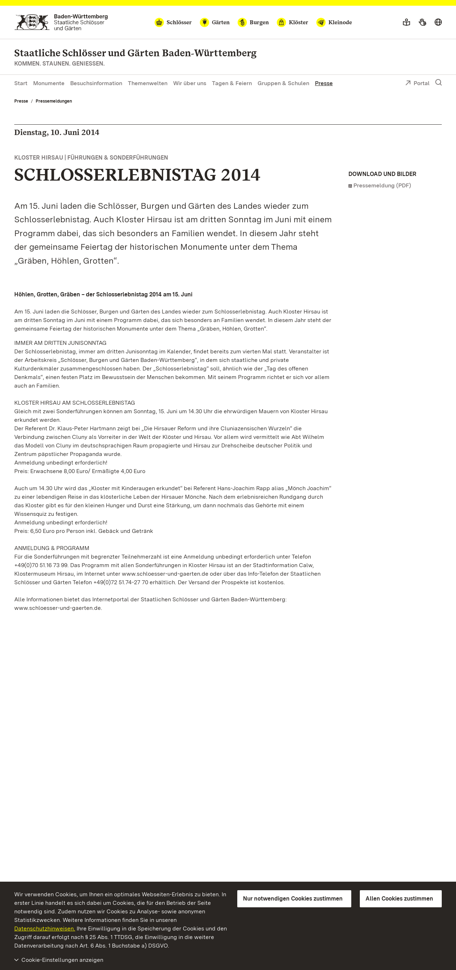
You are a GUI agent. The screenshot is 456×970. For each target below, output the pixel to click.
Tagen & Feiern (232, 83)
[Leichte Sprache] (406, 22)
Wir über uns (189, 83)
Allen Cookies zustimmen (399, 898)
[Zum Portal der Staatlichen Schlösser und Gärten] (61, 22)
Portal (417, 83)
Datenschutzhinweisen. (44, 928)
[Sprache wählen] (438, 22)
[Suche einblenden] (438, 82)
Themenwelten (147, 83)
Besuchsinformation (96, 83)
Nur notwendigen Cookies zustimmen (293, 898)
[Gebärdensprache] (422, 22)
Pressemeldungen (54, 101)
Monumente (48, 83)
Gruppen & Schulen (283, 83)
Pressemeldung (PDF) (382, 185)
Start (20, 83)
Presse (324, 83)
